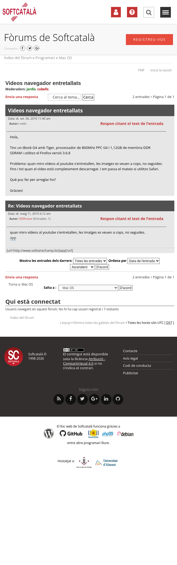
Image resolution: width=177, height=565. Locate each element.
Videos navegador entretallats (43, 83)
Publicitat (130, 373)
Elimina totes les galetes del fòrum (99, 322)
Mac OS (65, 57)
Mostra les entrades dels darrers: (63, 260)
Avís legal (130, 358)
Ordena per (134, 260)
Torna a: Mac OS (21, 284)
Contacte (130, 350)
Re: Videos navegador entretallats (45, 206)
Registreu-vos (149, 39)
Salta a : (50, 287)
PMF (141, 70)
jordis (31, 89)
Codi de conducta (137, 365)
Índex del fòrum (18, 57)
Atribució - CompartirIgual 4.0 (84, 361)
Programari (45, 57)
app (13, 237)
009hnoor (25, 219)
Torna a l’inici (170, 199)
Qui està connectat (32, 301)
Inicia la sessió (161, 70)
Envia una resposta (25, 97)
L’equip (65, 322)
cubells (42, 89)
